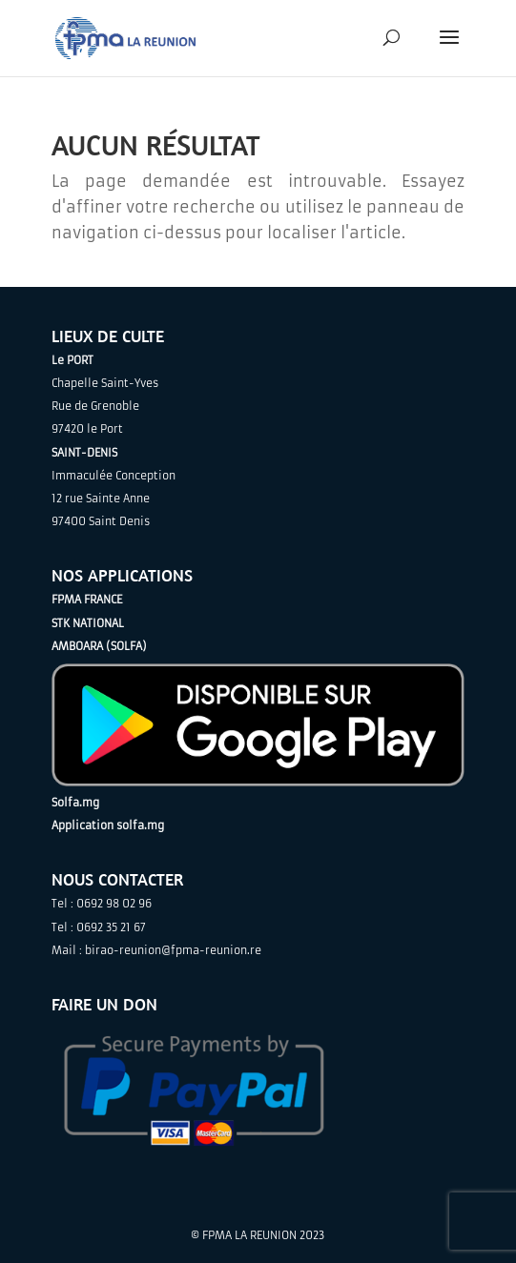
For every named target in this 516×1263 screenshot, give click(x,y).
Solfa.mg (75, 802)
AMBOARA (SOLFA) (99, 646)
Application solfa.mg (108, 825)
